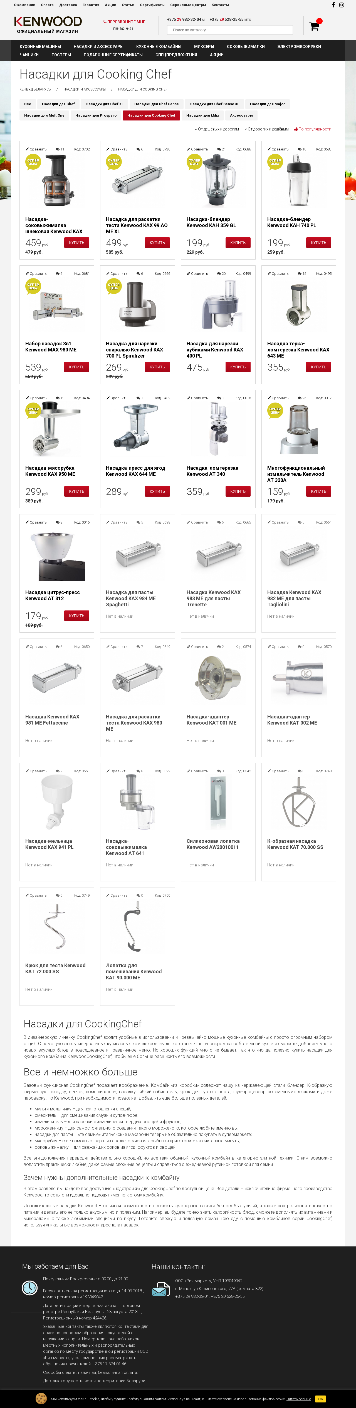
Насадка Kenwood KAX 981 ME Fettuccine (52, 720)
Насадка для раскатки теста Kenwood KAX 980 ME (134, 723)
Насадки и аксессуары (98, 46)
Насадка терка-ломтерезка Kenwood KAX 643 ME (298, 350)
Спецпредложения (176, 55)
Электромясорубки (299, 46)
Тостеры (61, 55)
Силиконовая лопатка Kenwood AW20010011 (213, 844)
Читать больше (298, 1399)
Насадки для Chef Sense (156, 104)
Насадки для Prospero (96, 115)
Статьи (128, 5)
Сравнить (36, 149)
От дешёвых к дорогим (217, 129)
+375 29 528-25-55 (227, 1296)
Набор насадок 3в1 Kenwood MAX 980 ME (50, 347)
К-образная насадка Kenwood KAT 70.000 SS (295, 844)
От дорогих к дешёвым (266, 129)
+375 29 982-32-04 (192, 1296)
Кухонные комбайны (158, 46)
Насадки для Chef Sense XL (214, 104)
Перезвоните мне (124, 22)
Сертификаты (152, 5)
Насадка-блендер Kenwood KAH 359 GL (211, 222)
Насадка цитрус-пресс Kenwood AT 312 (52, 595)
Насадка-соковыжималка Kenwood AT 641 (126, 847)
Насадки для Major (267, 104)
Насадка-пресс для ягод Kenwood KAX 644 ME (135, 471)
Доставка (68, 5)
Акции (110, 5)
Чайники (29, 55)
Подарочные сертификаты (113, 55)
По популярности (312, 129)
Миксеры (204, 46)
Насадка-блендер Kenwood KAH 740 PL (291, 222)
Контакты (220, 5)
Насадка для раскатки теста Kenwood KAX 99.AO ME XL (137, 225)
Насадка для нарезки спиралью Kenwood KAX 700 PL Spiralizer (134, 350)
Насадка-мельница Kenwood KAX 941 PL (49, 844)
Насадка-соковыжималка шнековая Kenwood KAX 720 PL (53, 225)
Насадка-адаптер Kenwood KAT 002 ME (292, 720)
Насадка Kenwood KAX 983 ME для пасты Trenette (214, 598)
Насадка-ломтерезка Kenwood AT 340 (212, 471)
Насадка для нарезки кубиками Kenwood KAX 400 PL (215, 350)
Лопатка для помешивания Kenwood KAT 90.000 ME (134, 971)
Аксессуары (241, 115)
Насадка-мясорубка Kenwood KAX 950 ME (50, 471)
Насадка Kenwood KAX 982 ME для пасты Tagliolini (294, 598)
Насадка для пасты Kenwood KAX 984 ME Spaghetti (131, 598)
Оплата (47, 5)
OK (320, 1399)
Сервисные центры (188, 5)
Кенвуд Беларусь (35, 89)
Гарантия (91, 5)
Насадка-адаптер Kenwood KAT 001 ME (211, 720)
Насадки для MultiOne (44, 115)
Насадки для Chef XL (104, 104)
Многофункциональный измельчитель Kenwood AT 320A (296, 474)
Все (27, 104)
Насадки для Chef (58, 104)
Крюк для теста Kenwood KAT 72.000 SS (55, 968)
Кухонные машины (40, 46)
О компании (24, 5)
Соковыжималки (246, 46)
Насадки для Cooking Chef (151, 115)
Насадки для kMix (202, 115)
